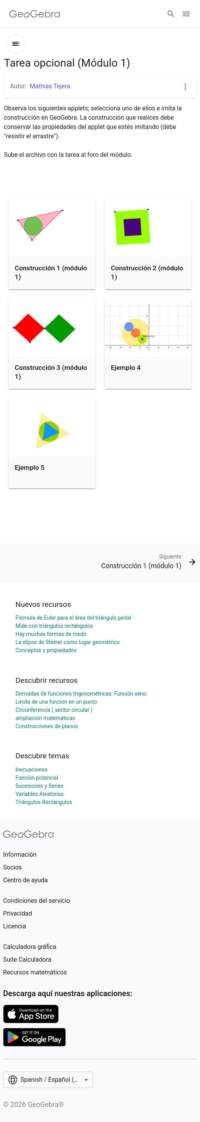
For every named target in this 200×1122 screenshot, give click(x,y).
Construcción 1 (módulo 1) (51, 272)
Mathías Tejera (50, 86)
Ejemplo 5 (29, 467)
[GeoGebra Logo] (34, 14)
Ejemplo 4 (126, 367)
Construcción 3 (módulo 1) (51, 372)
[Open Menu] (186, 14)
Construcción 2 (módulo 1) (147, 272)
